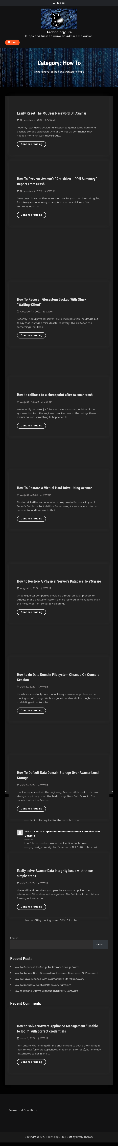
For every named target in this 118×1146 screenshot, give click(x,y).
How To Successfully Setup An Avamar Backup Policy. (46, 967)
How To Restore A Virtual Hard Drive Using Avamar (54, 383)
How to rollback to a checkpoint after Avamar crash (55, 313)
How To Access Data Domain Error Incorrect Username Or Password (56, 973)
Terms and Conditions (23, 1110)
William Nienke (34, 881)
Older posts (15, 792)
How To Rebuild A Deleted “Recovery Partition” (42, 985)
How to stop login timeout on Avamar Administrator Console (68, 1011)
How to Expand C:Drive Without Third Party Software (46, 991)
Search (14, 938)
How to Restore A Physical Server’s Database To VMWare (59, 454)
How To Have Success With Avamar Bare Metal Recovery (49, 979)
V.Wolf (51, 120)
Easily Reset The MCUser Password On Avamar (51, 113)
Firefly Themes (84, 1137)
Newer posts (102, 792)
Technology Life (59, 32)
